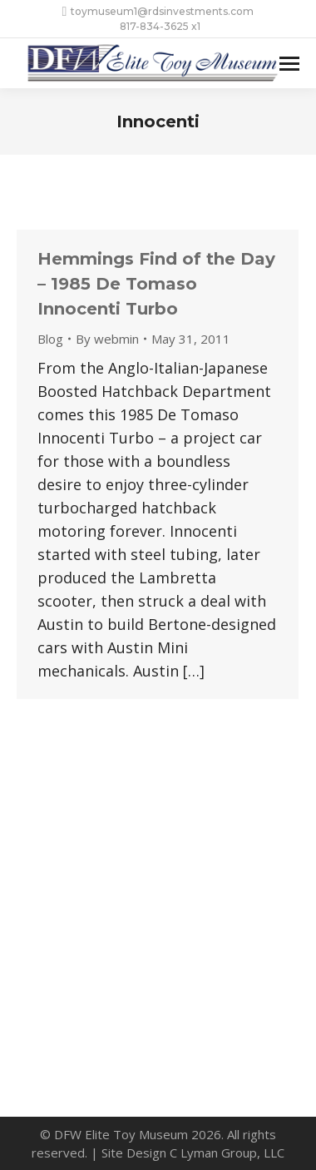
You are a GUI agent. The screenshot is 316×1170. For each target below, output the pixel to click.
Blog (50, 338)
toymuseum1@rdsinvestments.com (158, 11)
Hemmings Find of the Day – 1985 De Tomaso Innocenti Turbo (156, 284)
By (107, 338)
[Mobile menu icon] (289, 63)
